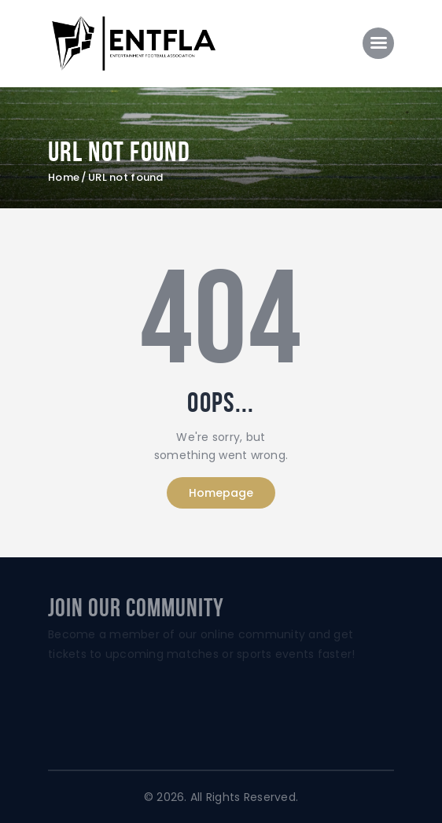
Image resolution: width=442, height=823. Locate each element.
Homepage (221, 493)
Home (63, 178)
